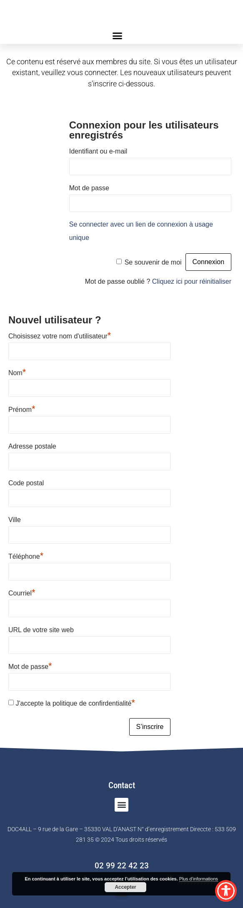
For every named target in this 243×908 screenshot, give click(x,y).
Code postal (26, 483)
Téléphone (25, 555)
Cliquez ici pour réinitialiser (191, 281)
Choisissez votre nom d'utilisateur (59, 335)
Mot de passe (89, 188)
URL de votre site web (41, 629)
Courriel (21, 592)
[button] (117, 35)
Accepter (125, 887)
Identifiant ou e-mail (98, 151)
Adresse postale (32, 446)
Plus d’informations (198, 878)
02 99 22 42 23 (122, 865)
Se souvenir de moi (153, 262)
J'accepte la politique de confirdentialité (75, 702)
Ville (14, 519)
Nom (17, 371)
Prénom (21, 408)
